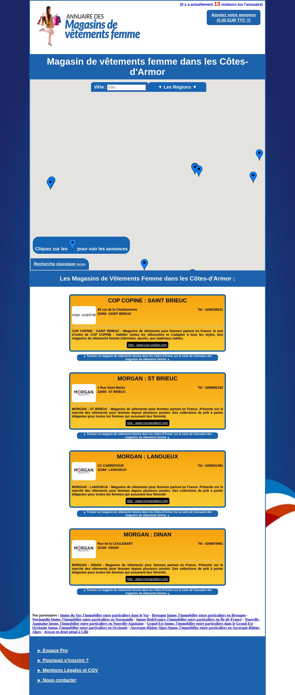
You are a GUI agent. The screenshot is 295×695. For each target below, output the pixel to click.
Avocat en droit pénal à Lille (66, 632)
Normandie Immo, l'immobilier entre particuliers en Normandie (82, 619)
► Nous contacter (56, 680)
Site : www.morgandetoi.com (147, 423)
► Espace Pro (52, 650)
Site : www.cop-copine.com (147, 345)
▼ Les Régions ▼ (177, 87)
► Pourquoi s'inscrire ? (63, 660)
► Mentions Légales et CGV (67, 670)
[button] (253, 177)
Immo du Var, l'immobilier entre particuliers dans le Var (104, 615)
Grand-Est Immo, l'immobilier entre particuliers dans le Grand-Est (200, 624)
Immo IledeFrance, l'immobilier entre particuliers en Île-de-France (189, 619)
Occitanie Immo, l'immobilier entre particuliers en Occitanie (79, 628)
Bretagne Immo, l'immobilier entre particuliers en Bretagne (199, 615)
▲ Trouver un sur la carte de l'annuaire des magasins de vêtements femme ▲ (147, 357)
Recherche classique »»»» (60, 264)
